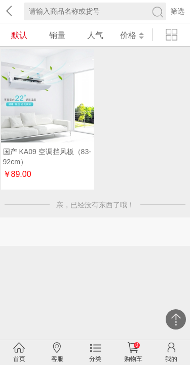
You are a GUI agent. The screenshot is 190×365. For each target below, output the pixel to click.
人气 (95, 35)
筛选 (177, 11)
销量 (57, 35)
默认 (19, 35)
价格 (132, 35)
